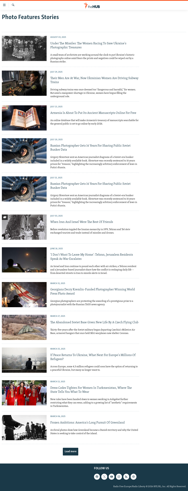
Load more (70, 451)
